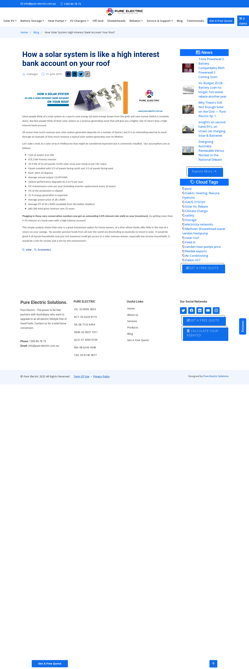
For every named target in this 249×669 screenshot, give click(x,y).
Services (132, 321)
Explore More (204, 171)
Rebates (134, 21)
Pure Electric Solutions (216, 375)
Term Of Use (81, 376)
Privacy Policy (101, 376)
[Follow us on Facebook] (191, 310)
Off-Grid (98, 21)
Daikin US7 (192, 260)
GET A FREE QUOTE (203, 268)
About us (132, 314)
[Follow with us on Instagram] (216, 310)
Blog (180, 21)
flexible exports (196, 251)
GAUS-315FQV (195, 202)
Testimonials (195, 21)
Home (24, 32)
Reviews (243, 326)
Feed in (190, 242)
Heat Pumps (56, 21)
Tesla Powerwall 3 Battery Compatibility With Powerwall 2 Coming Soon (211, 68)
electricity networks (199, 224)
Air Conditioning (196, 255)
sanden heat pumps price (203, 246)
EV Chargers (78, 21)
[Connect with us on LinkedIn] (199, 310)
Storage (190, 220)
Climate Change (196, 211)
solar (29, 249)
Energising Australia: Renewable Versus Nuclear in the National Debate (211, 151)
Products (132, 327)
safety (189, 215)
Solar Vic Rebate (196, 206)
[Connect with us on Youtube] (208, 310)
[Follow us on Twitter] (183, 310)
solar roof (192, 238)
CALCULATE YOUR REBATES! (203, 332)
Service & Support (159, 21)
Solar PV (8, 21)
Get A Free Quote (220, 21)
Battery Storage (31, 21)
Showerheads (116, 21)
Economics (44, 249)
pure (188, 188)
